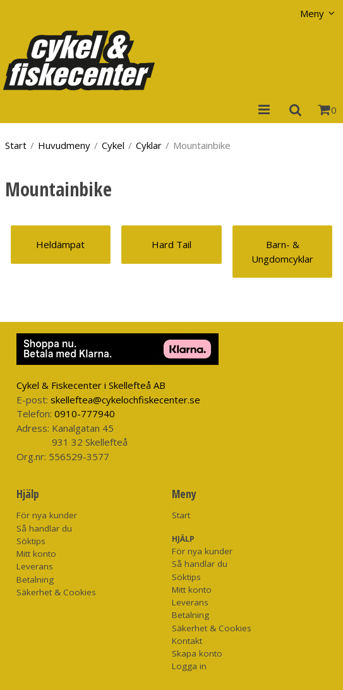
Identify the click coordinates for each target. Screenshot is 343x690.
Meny (312, 13)
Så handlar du (44, 528)
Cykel (113, 145)
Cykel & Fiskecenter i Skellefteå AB (90, 385)
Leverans (34, 566)
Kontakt (187, 640)
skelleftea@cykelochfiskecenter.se (125, 399)
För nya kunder (46, 515)
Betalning (35, 579)
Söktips (30, 541)
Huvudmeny (64, 145)
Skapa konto (197, 653)
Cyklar (149, 145)
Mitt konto (36, 553)
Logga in (189, 666)
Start (16, 145)
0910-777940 (84, 413)
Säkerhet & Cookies (56, 592)
